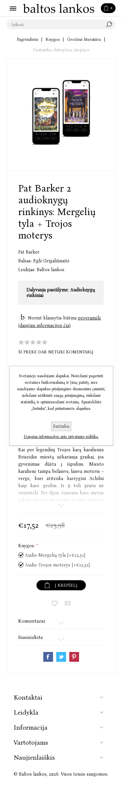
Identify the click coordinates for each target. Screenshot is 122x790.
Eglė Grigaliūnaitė (51, 261)
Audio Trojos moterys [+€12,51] (57, 565)
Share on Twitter (61, 657)
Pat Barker (28, 252)
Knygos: (27, 546)
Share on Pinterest (74, 657)
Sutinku (61, 426)
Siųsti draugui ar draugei (68, 603)
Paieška (110, 24)
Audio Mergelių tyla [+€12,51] (55, 555)
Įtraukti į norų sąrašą (55, 603)
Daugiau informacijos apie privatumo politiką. (61, 436)
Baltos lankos (50, 269)
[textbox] (54, 24)
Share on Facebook (48, 657)
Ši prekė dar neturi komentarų (55, 351)
